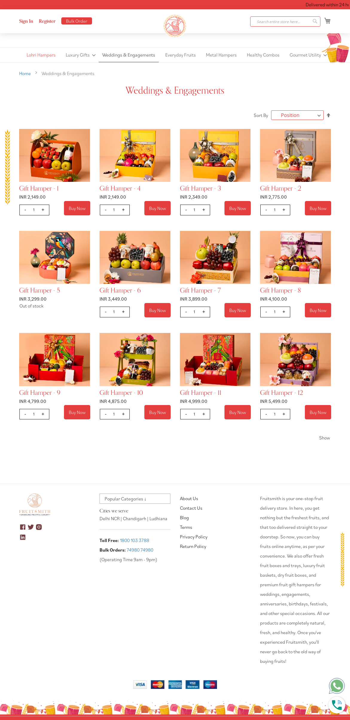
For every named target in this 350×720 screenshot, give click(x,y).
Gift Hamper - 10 (121, 392)
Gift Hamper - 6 (120, 290)
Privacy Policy (193, 537)
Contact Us (191, 508)
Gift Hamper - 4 (120, 188)
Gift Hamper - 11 (200, 392)
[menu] (175, 55)
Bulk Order (76, 21)
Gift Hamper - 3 (200, 188)
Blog (184, 517)
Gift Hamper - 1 (39, 188)
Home (25, 73)
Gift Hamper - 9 (39, 392)
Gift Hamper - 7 (200, 290)
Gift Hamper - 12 (281, 392)
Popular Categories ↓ (125, 499)
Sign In (26, 21)
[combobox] (285, 21)
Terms (186, 527)
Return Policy (193, 546)
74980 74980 (140, 550)
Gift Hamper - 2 (280, 188)
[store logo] (175, 26)
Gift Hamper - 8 (280, 290)
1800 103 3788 (134, 540)
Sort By (261, 115)
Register (47, 21)
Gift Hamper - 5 (39, 290)
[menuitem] (41, 55)
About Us (189, 498)
